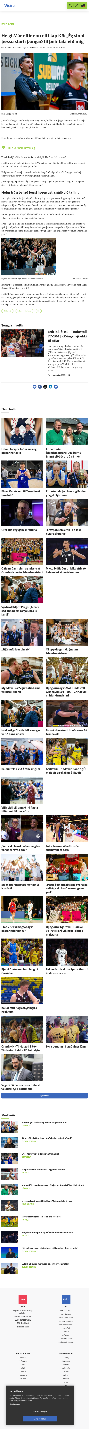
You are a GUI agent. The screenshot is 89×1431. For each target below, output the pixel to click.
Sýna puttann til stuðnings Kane (66, 1046)
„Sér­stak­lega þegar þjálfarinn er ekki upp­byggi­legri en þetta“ (50, 1248)
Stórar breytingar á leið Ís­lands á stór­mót (41, 1217)
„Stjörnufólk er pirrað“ (15, 649)
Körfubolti (7, 311)
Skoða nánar (15, 1412)
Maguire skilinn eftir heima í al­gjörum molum (43, 1170)
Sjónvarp (23, 1377)
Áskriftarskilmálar (66, 1325)
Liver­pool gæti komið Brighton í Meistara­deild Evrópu (47, 1201)
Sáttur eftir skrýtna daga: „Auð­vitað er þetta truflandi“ (47, 1138)
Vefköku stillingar (23, 1419)
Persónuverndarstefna (23, 1317)
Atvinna (66, 1366)
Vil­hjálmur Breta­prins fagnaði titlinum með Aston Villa (47, 1233)
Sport (23, 1366)
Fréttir (23, 1359)
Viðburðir (66, 1369)
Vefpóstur (66, 1336)
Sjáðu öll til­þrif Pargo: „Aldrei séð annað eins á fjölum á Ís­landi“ (20, 611)
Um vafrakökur (66, 1340)
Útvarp (23, 1380)
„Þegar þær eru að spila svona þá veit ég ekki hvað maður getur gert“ (67, 889)
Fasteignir (66, 1362)
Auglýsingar (66, 1314)
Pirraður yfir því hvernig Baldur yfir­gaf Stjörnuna (45, 1123)
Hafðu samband (66, 1318)
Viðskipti (23, 1362)
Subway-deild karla (24, 311)
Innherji (66, 1359)
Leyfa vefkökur (56, 1419)
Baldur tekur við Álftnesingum (20, 769)
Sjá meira (44, 1096)
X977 (66, 1384)
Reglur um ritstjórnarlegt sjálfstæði (23, 1312)
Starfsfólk (66, 1329)
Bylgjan (66, 1377)
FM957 (66, 1380)
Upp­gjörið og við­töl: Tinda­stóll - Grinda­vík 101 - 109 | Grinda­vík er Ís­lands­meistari (66, 692)
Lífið (23, 1369)
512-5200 (68, 1311)
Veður (66, 1373)
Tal (66, 1387)
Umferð (66, 1332)
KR (38, 311)
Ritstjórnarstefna (66, 1322)
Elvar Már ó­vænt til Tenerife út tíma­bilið (40, 1154)
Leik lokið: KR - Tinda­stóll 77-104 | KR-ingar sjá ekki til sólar (67, 336)
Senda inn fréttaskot (66, 1343)
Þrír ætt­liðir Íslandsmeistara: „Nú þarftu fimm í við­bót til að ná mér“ (63, 453)
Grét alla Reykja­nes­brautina (19, 530)
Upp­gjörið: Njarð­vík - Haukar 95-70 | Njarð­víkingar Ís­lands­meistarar (65, 931)
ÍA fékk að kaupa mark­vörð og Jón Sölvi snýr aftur (45, 1264)
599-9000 (25, 1327)
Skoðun (23, 1373)
